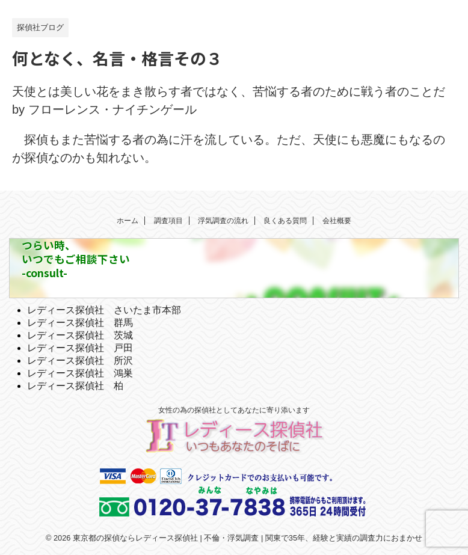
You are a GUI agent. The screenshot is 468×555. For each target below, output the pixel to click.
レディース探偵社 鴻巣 (80, 373)
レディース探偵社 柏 (75, 386)
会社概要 (336, 220)
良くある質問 (285, 220)
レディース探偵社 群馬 (80, 322)
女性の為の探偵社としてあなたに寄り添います (234, 410)
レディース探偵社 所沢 (80, 360)
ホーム (127, 220)
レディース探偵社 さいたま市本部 (104, 310)
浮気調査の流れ (223, 220)
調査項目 (168, 220)
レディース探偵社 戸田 (80, 348)
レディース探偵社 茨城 (80, 335)
